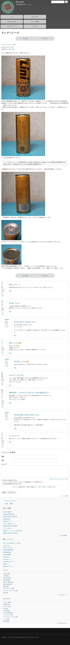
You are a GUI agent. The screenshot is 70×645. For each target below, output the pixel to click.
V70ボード (6, 564)
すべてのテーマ (63, 595)
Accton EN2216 (7, 512)
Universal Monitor (11, 21)
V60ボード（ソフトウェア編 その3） (13, 530)
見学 (4, 592)
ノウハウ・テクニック (9, 590)
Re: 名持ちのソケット (9, 561)
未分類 (5, 621)
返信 (10, 291)
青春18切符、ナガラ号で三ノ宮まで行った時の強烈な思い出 (29, 392)
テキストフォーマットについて (57, 479)
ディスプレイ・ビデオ (9, 617)
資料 (4, 586)
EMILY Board (34, 17)
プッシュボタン (7, 528)
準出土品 (5, 578)
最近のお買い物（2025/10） (10, 516)
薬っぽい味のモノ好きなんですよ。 (25, 322)
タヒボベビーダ (14, 435)
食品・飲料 (11, 49)
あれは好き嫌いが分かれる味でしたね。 (27, 415)
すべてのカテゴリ (62, 623)
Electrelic (20, 2)
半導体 (5, 604)
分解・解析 (6, 584)
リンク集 (34, 26)
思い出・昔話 (6, 582)
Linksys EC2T (6, 519)
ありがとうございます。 (17, 375)
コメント (3, 464)
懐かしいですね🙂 (15, 343)
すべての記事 (63, 535)
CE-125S (25, 38)
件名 (2, 460)
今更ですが (6, 557)
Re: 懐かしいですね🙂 (21, 361)
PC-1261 (44, 38)
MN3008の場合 (7, 552)
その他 (5, 610)
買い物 (5, 580)
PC (4, 608)
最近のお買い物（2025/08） (10, 533)
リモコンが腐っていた (9, 523)
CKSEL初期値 (7, 554)
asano (14, 44)
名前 (2, 456)
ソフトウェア (6, 615)
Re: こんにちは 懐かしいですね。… (12, 543)
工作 (4, 576)
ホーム (12, 17)
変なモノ (12, 47)
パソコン (5, 606)
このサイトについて (11, 26)
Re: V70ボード (7, 559)
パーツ (5, 619)
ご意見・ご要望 (41, 486)
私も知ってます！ (15, 303)
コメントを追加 (64, 495)
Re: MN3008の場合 (8, 550)
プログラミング (7, 588)
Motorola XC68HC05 (8, 514)
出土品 (7, 47)
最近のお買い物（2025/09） (10, 526)
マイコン (5, 602)
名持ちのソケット (8, 521)
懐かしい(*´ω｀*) (14, 284)
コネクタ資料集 (35, 21)
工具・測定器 (6, 612)
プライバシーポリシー (10, 501)
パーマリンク (2, 295)
